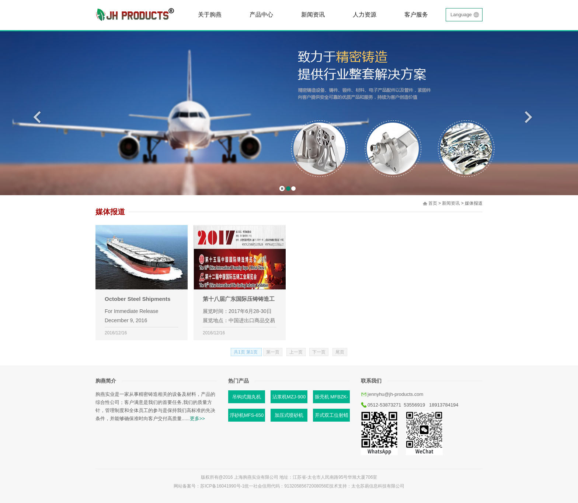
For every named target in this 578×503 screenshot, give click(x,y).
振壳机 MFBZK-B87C (331, 398)
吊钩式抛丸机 (246, 397)
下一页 (318, 352)
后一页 (528, 116)
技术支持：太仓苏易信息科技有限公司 (366, 486)
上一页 (296, 352)
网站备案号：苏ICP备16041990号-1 (209, 486)
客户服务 (416, 14)
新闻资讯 (313, 14)
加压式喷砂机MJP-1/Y (289, 417)
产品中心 (261, 14)
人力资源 (364, 14)
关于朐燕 (210, 14)
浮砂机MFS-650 (247, 415)
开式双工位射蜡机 (331, 417)
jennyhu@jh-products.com (395, 394)
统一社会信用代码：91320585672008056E (286, 486)
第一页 (272, 352)
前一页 (37, 116)
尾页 (339, 352)
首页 (432, 203)
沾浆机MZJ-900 (289, 397)
